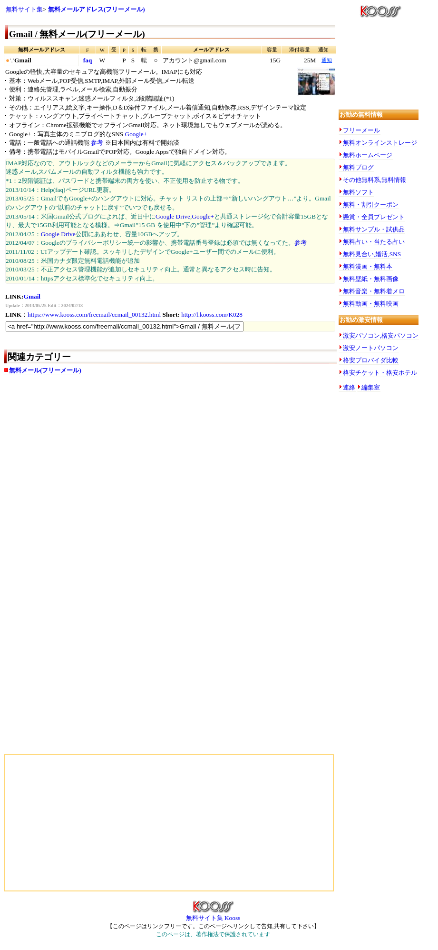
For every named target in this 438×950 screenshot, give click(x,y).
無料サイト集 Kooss (213, 914)
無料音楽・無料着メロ (374, 291)
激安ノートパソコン (371, 347)
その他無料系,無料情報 (374, 179)
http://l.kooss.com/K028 (212, 314)
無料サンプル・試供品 (374, 229)
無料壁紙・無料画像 (371, 278)
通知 (326, 60)
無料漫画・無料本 (367, 266)
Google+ (136, 134)
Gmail (32, 296)
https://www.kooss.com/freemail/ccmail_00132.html (94, 314)
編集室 (370, 387)
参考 (97, 142)
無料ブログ (358, 167)
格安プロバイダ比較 (371, 360)
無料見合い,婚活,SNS (372, 254)
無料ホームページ (367, 155)
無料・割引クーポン (371, 204)
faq (87, 60)
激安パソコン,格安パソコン (381, 335)
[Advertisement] (99, 457)
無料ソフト (358, 192)
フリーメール (361, 130)
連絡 (349, 387)
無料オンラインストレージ (380, 142)
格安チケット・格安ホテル (380, 372)
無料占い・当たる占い (374, 241)
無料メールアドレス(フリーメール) (96, 9)
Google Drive (173, 216)
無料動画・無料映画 (371, 303)
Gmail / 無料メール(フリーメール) (77, 34)
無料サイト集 (24, 9)
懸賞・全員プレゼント (374, 216)
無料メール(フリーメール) (45, 370)
